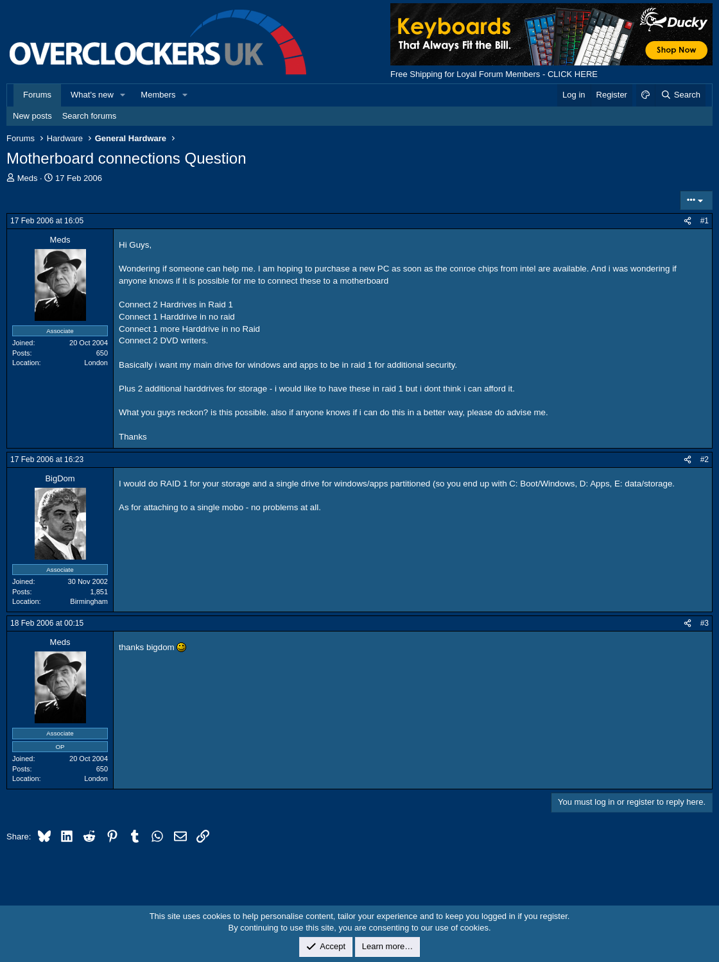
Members (158, 94)
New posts (32, 116)
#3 (704, 623)
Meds (27, 178)
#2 (704, 459)
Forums (37, 94)
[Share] (687, 221)
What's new (92, 94)
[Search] (680, 95)
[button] (123, 95)
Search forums (89, 116)
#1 (704, 220)
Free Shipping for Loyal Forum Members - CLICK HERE (494, 74)
